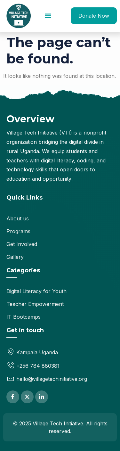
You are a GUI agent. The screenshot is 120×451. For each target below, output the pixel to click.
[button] (48, 16)
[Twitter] (27, 396)
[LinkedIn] (41, 396)
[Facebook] (12, 396)
